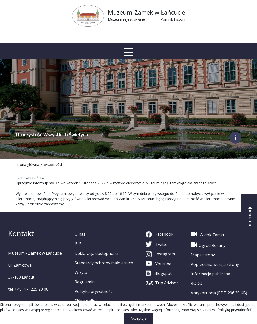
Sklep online (86, 301)
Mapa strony (203, 255)
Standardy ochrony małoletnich (104, 263)
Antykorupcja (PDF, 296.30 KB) (219, 293)
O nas (80, 234)
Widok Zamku (208, 234)
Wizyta (81, 272)
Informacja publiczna (210, 274)
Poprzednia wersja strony (215, 264)
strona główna (27, 164)
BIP (78, 244)
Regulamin (85, 282)
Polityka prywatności (94, 291)
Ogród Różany (208, 244)
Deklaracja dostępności (96, 253)
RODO (196, 283)
